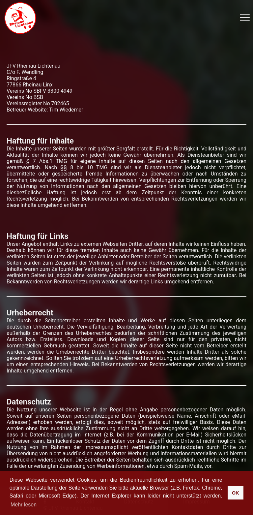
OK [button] (235, 493)
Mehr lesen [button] (24, 504)
